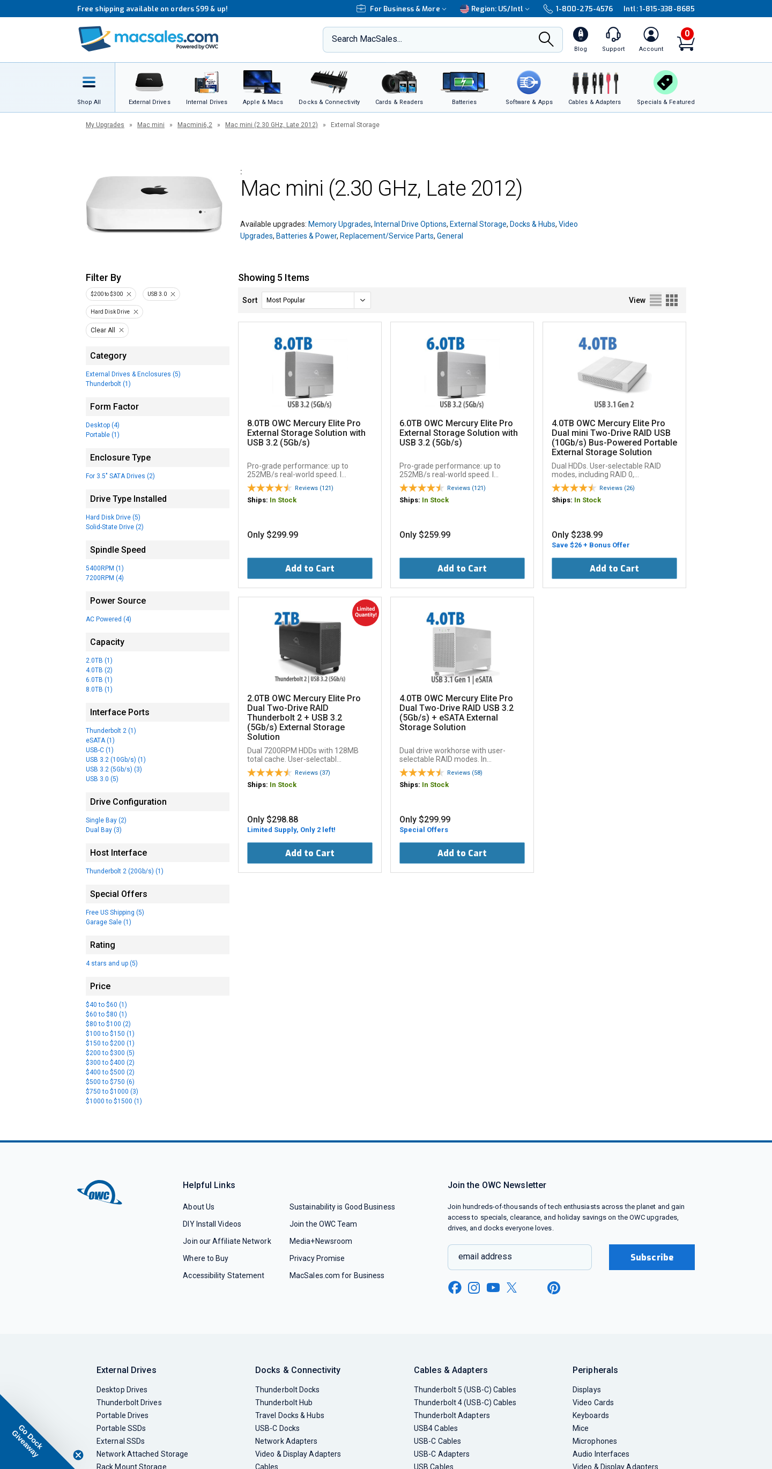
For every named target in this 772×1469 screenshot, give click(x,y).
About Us (198, 1207)
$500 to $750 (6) (110, 1082)
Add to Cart (310, 568)
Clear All (103, 330)
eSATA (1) (100, 740)
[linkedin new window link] (534, 1288)
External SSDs (120, 1441)
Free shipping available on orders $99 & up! (152, 8)
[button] (37, 1431)
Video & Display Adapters (298, 1454)
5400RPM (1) (105, 568)
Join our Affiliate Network (227, 1241)
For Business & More (403, 9)
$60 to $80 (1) (106, 1014)
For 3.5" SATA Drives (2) (120, 476)
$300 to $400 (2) (110, 1062)
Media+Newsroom (321, 1241)
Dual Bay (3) (104, 830)
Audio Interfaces (601, 1454)
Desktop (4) (103, 425)
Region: (496, 9)
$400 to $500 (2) (110, 1072)
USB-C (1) (100, 750)
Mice (581, 1428)
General (450, 236)
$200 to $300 (107, 294)
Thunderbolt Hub (284, 1402)
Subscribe (651, 1257)
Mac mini (151, 125)
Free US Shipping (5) (115, 912)
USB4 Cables (436, 1428)
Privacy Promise (317, 1258)
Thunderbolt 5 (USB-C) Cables (465, 1389)
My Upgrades (105, 125)
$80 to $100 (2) (108, 1024)
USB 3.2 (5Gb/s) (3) (114, 769)
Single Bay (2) (106, 820)
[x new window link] (514, 1287)
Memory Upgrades (339, 224)
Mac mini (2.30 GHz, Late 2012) (271, 125)
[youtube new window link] (493, 1287)
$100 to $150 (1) (110, 1033)
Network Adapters (286, 1441)
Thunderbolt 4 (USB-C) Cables (465, 1402)
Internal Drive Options (410, 224)
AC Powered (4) (108, 619)
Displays (587, 1389)
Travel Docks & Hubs (289, 1415)
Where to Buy (205, 1258)
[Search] (546, 40)
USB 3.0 (157, 294)
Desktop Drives (121, 1389)
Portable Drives (122, 1415)
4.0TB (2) (99, 670)
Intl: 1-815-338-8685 (659, 8)
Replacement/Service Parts (387, 236)
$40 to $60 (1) (106, 1004)
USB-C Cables (437, 1441)
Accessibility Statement (223, 1275)
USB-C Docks (277, 1428)
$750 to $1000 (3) (112, 1091)
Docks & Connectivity (297, 1370)
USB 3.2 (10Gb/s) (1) (116, 759)
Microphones (595, 1441)
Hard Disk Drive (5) (113, 517)
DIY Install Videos (212, 1224)
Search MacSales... (367, 39)
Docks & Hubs (532, 224)
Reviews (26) (617, 488)
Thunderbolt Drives (129, 1402)
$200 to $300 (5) (110, 1053)
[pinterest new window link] (553, 1287)
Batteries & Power (306, 236)
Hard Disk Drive (110, 312)
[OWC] (148, 40)
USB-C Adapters (442, 1454)
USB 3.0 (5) (102, 779)
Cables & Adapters (451, 1370)
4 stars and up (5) (112, 963)
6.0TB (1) (99, 680)
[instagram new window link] (474, 1288)
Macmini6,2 (194, 125)
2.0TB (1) (99, 660)
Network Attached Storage (142, 1454)
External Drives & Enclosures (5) (133, 374)
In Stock (283, 500)
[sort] (316, 300)
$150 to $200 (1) (110, 1043)
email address (485, 1256)
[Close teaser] (78, 1455)
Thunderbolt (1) (108, 384)
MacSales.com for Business (337, 1275)
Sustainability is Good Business (342, 1207)
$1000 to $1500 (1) (114, 1101)
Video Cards (593, 1402)
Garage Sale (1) (108, 922)
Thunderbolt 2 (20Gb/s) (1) (125, 871)
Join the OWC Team (324, 1224)
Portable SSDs (121, 1428)
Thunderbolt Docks (287, 1389)
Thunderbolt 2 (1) (111, 730)
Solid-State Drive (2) (115, 527)
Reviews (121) (314, 488)
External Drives (126, 1370)
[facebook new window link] (455, 1288)
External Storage (478, 224)
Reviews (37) (312, 772)
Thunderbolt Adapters (452, 1415)
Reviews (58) (464, 772)
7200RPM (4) (105, 578)
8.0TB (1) (99, 689)
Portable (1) (103, 435)
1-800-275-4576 (578, 9)
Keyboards (591, 1415)
